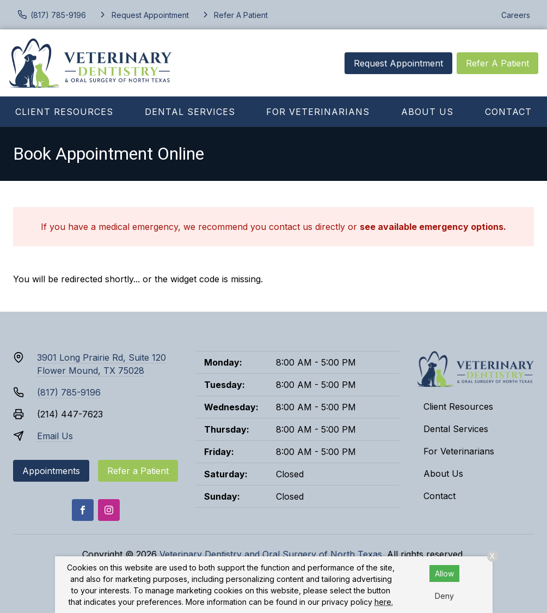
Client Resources (64, 111)
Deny (444, 595)
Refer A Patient (497, 63)
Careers (515, 15)
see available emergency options (431, 226)
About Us (427, 111)
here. (383, 601)
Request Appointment (398, 63)
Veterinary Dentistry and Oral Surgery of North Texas (270, 554)
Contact (508, 111)
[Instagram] (109, 510)
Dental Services (190, 111)
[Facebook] (83, 510)
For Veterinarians (318, 111)
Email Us (55, 435)
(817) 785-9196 (69, 392)
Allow (444, 573)
